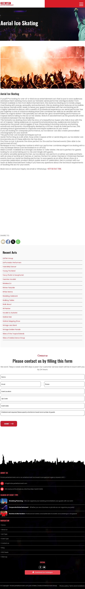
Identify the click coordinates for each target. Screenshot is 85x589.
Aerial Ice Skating (9, 94)
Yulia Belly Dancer (9, 267)
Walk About (7, 304)
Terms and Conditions (77, 586)
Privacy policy (64, 586)
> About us (3, 530)
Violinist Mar (7, 317)
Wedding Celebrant (10, 296)
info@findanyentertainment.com (16, 483)
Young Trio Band (9, 271)
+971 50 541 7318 (54, 169)
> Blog (2, 548)
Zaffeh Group (8, 258)
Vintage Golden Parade (11, 329)
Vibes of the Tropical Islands (13, 334)
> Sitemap (3, 557)
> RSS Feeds (4, 552)
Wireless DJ (7, 283)
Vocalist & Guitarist (10, 313)
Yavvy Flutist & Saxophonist (13, 275)
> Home (2, 525)
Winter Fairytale (9, 287)
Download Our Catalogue (42, 572)
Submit (8, 424)
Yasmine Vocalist (9, 279)
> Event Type (4, 539)
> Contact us (4, 543)
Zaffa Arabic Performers (12, 262)
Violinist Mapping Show (11, 321)
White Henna (8, 292)
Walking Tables (8, 300)
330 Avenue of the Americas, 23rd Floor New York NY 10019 (24, 489)
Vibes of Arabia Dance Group (14, 338)
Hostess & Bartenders (17, 514)
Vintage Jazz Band (10, 325)
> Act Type (3, 534)
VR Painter (6, 308)
